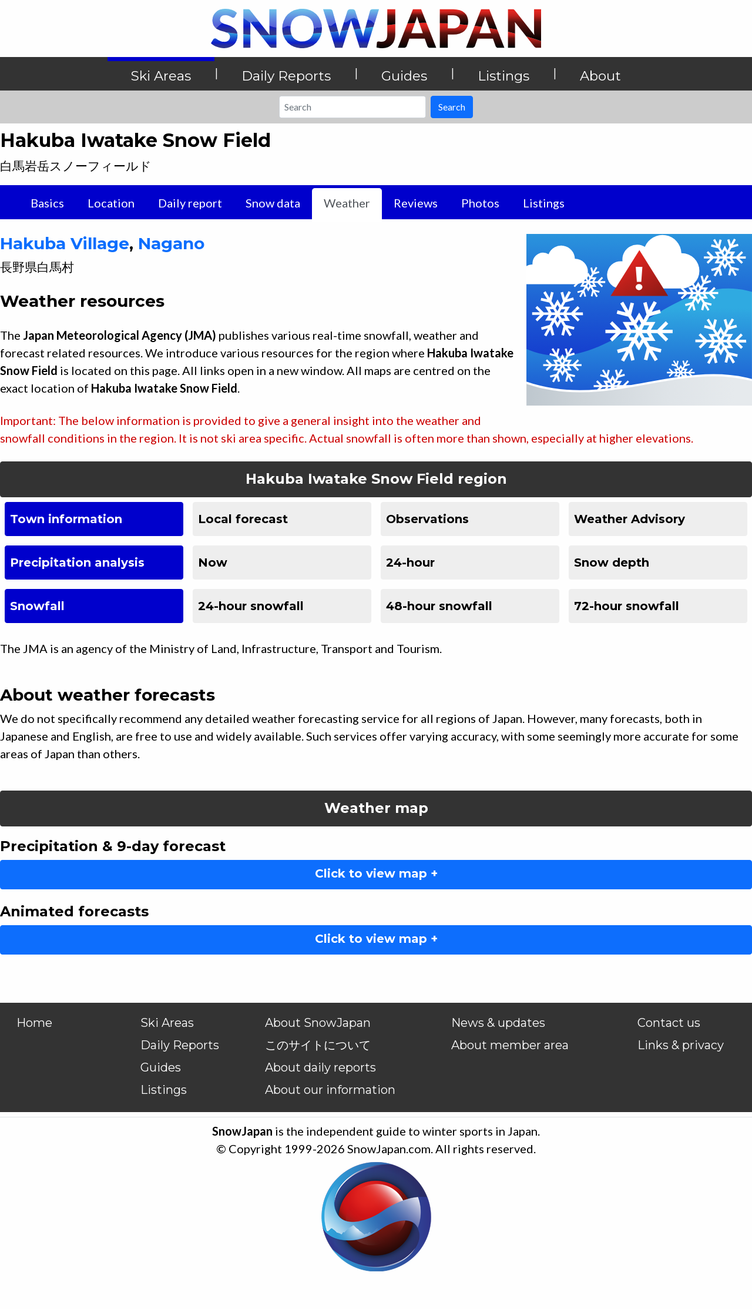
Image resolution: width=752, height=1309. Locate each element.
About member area (510, 1045)
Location (111, 203)
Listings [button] (503, 76)
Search (451, 106)
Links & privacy (680, 1045)
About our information (330, 1090)
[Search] (352, 107)
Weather (347, 203)
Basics (47, 203)
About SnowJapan (318, 1023)
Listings (544, 203)
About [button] (600, 76)
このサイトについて (318, 1045)
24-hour (410, 562)
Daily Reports (179, 1045)
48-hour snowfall (439, 606)
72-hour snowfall (626, 606)
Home (34, 1023)
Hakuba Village (64, 243)
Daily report (190, 203)
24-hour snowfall (251, 606)
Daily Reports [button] (286, 76)
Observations (427, 519)
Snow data (273, 203)
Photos (480, 203)
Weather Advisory (629, 519)
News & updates (498, 1023)
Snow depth (611, 562)
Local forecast (243, 519)
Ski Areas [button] (161, 76)
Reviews (416, 203)
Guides (160, 1067)
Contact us (668, 1023)
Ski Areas (167, 1023)
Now (212, 562)
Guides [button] (404, 76)
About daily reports (320, 1067)
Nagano (171, 243)
